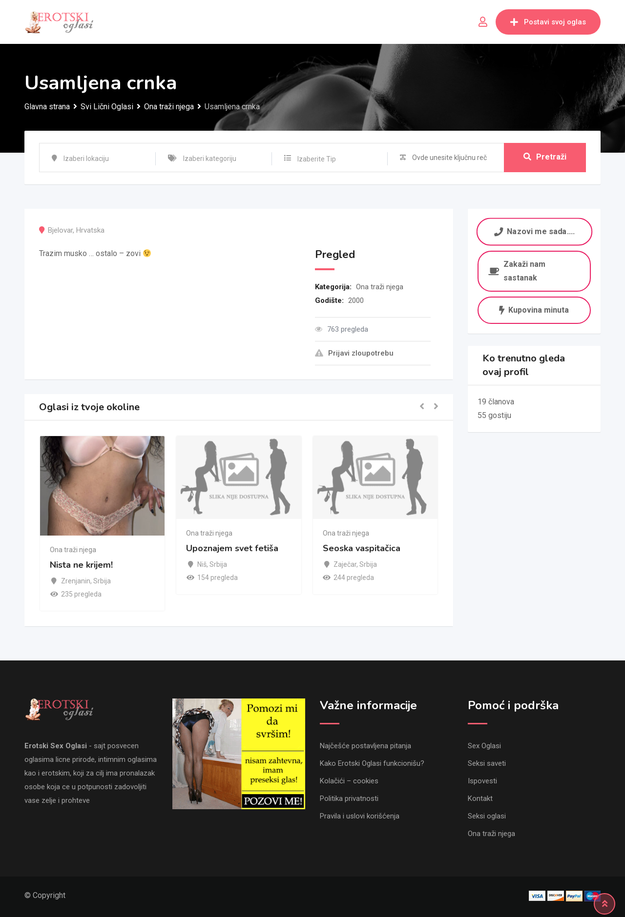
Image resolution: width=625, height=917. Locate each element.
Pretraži (544, 157)
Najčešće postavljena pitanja (365, 745)
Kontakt (480, 798)
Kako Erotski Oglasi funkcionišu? (372, 763)
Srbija (102, 581)
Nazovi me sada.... (534, 231)
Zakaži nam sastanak (516, 270)
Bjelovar (60, 230)
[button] (421, 407)
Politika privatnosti (349, 798)
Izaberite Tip (316, 159)
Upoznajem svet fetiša (232, 548)
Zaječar (344, 564)
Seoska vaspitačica (361, 548)
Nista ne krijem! (81, 565)
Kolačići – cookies (349, 781)
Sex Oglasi (484, 745)
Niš (202, 564)
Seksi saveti (487, 763)
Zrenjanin (75, 581)
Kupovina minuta (534, 310)
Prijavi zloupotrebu (354, 353)
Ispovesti (482, 781)
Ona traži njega (379, 286)
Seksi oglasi (487, 816)
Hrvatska (90, 230)
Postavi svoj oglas (548, 22)
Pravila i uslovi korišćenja (359, 816)
